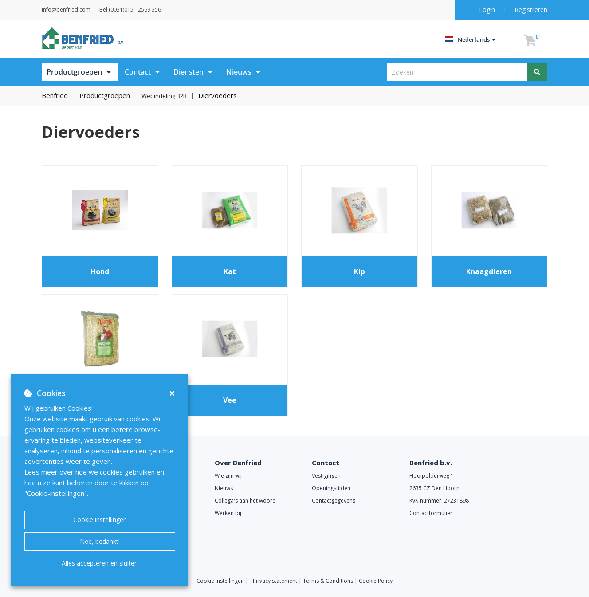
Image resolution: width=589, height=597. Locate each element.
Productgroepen (74, 72)
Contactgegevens (333, 500)
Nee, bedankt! (100, 541)
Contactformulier (430, 512)
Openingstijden (331, 487)
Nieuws (238, 72)
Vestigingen (326, 475)
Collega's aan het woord (245, 500)
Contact (138, 72)
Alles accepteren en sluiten (100, 563)
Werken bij (228, 512)
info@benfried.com (77, 9)
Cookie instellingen (100, 519)
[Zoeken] (537, 72)
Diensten (188, 72)
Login (488, 9)
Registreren (530, 9)
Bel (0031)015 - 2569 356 (152, 9)
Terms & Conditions (328, 580)
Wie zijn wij (228, 475)
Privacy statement (275, 580)
